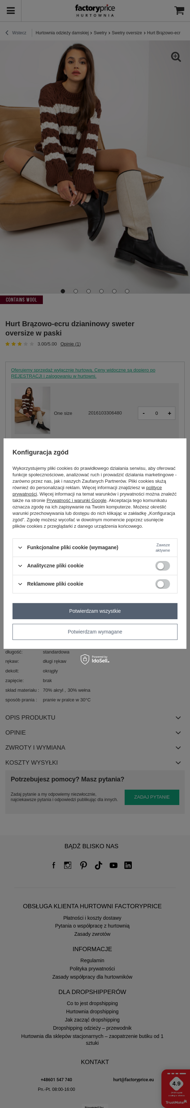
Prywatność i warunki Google (76, 500)
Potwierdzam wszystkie (95, 611)
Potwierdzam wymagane (95, 632)
